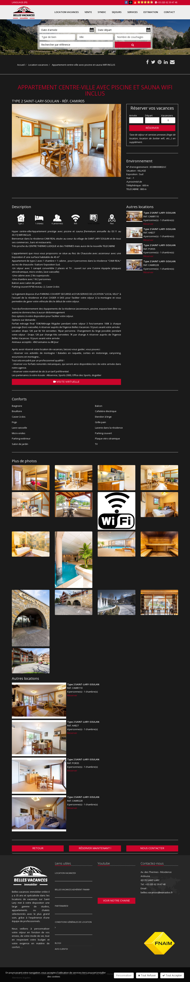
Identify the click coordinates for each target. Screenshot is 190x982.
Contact (169, 12)
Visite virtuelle (66, 381)
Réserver (152, 127)
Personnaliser (124, 975)
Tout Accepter (172, 975)
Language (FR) (19, 2)
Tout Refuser (147, 975)
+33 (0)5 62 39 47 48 (167, 2)
